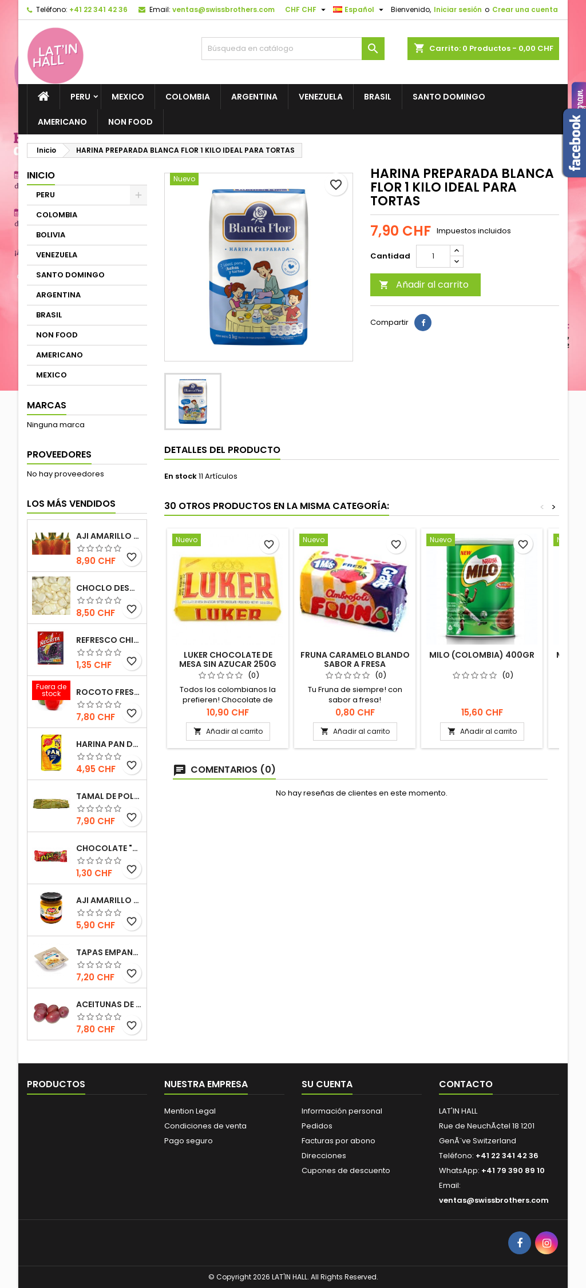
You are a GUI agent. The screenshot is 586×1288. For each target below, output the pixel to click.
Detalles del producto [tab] (222, 449)
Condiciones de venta (205, 1125)
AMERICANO (62, 122)
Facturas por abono (338, 1140)
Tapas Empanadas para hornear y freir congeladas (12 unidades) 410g (109, 952)
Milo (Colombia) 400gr (481, 655)
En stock (180, 476)
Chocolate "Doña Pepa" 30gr (109, 848)
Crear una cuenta (525, 9)
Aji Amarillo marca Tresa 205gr (109, 900)
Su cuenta (327, 1084)
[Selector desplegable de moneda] (306, 9)
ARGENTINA (254, 96)
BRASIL (377, 96)
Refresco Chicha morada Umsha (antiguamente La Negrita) (109, 640)
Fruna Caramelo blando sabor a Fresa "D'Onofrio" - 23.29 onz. (355, 664)
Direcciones (324, 1155)
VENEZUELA (321, 96)
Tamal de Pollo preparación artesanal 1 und (109, 796)
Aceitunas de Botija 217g (109, 1004)
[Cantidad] (433, 256)
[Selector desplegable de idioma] (359, 9)
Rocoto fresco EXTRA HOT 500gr (109, 692)
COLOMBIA (187, 96)
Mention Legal (190, 1111)
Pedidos (317, 1125)
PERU (80, 96)
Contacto (466, 1084)
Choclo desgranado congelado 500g (109, 588)
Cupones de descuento (346, 1170)
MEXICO (128, 96)
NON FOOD (130, 122)
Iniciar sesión (458, 9)
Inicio (41, 175)
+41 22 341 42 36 (98, 9)
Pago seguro (188, 1140)
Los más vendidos (71, 503)
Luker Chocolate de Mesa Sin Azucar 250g (227, 659)
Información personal (342, 1111)
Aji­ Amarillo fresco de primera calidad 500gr (109, 535)
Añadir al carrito (424, 284)
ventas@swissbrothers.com (223, 9)
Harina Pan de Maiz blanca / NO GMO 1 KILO (109, 744)
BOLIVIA (50, 234)
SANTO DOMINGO (449, 96)
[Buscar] (293, 48)
